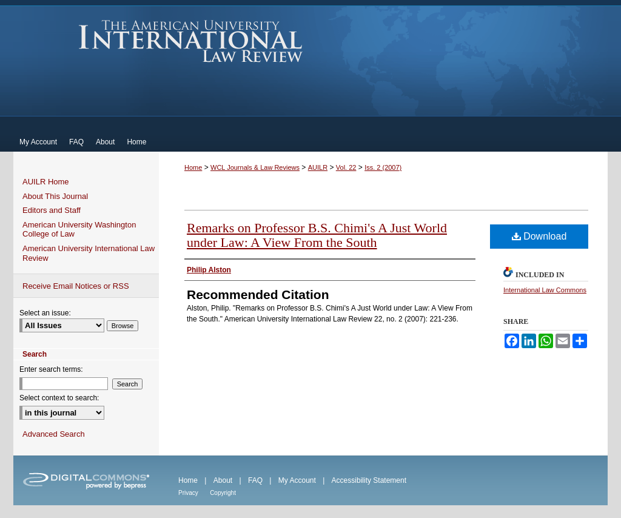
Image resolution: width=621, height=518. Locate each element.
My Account (297, 480)
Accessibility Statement (369, 480)
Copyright (223, 492)
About (222, 480)
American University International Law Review (190, 41)
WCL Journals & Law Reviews (255, 167)
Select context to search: (59, 398)
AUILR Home (45, 181)
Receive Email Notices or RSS (75, 286)
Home (193, 167)
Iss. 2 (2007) (382, 167)
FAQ (255, 480)
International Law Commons (544, 290)
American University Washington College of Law (79, 229)
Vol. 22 (346, 167)
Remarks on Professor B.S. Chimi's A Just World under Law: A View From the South (317, 235)
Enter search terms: (51, 369)
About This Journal (55, 196)
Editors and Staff (51, 210)
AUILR (317, 167)
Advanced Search (53, 434)
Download (539, 236)
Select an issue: (45, 313)
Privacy (188, 492)
